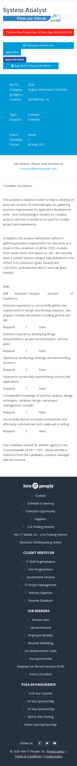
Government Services (40, 577)
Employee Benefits (40, 635)
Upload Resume (40, 627)
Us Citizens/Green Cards (41, 651)
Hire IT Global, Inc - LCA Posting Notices (40, 534)
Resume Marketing (40, 643)
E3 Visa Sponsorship (40, 701)
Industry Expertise (40, 593)
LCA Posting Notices (40, 527)
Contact (40, 496)
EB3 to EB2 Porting (40, 717)
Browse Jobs (40, 620)
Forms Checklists (40, 674)
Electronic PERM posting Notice (41, 542)
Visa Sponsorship (40, 659)
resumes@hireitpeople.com (38, 169)
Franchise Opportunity (40, 511)
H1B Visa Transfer (41, 693)
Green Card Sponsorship (40, 724)
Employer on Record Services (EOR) (40, 666)
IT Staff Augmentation (40, 561)
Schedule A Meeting (41, 503)
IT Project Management (40, 585)
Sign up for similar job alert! (30, 65)
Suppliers (41, 519)
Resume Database (40, 600)
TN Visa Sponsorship (40, 709)
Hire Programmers (40, 569)
